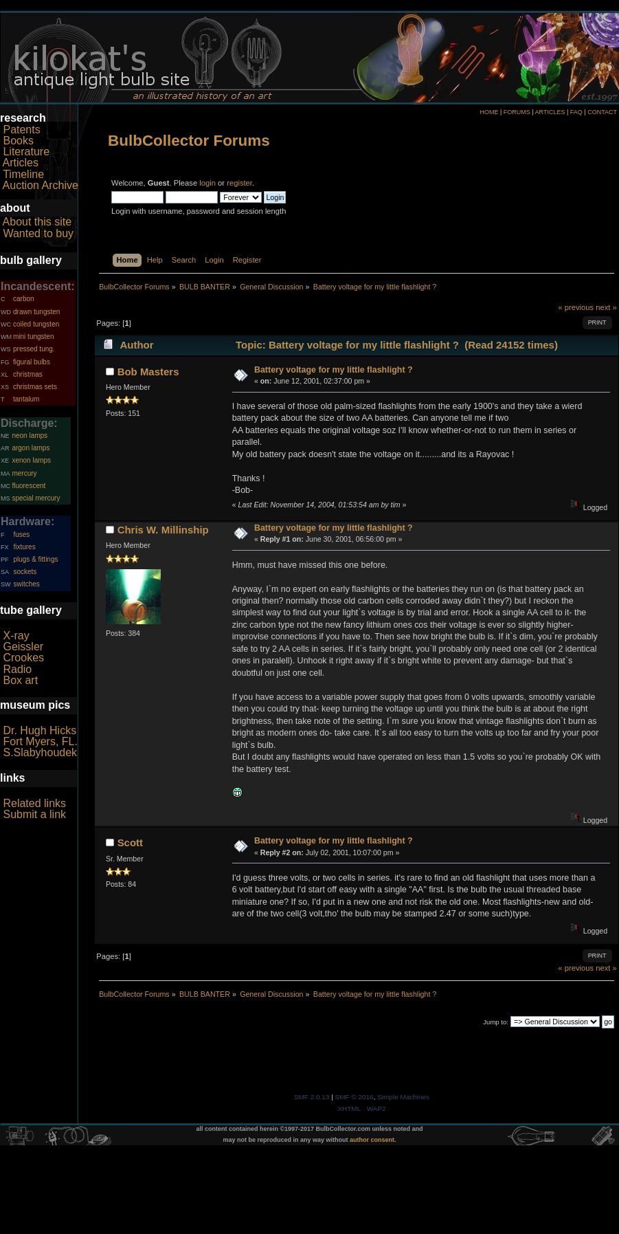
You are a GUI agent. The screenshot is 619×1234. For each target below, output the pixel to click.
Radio (17, 669)
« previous (576, 307)
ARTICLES (550, 112)
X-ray (16, 635)
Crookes (23, 657)
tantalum (26, 399)
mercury (24, 473)
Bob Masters (148, 371)
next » (606, 307)
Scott (130, 842)
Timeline (23, 174)
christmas (28, 374)
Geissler (23, 646)
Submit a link (34, 814)
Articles (20, 162)
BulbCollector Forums (189, 140)
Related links (34, 803)
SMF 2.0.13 (312, 1097)
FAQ (576, 112)
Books (18, 140)
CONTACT (602, 112)
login (207, 183)
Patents (21, 129)
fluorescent (28, 485)
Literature (26, 151)
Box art (20, 680)
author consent (372, 1139)
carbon (23, 298)
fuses (21, 534)
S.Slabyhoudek (40, 752)
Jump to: (495, 1022)
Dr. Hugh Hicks (39, 730)
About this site (37, 222)
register (239, 183)
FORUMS (517, 112)
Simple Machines (403, 1097)
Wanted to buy (38, 233)
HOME (489, 112)
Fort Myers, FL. (40, 741)
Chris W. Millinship (163, 530)
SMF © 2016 (354, 1097)
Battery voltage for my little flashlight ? (333, 370)
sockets (24, 571)
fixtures (24, 547)
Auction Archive (40, 185)
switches (26, 584)
